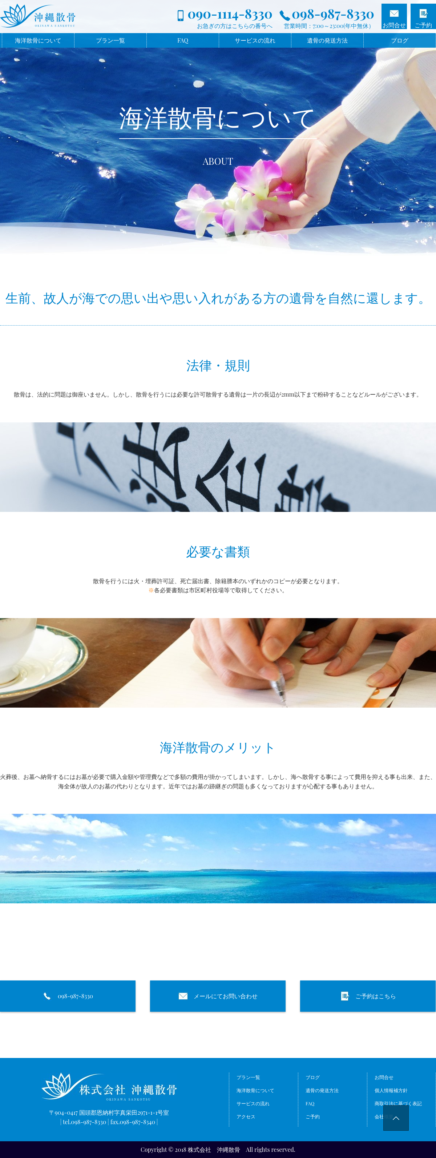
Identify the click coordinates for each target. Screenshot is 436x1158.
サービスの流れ (255, 40)
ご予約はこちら (368, 996)
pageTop (402, 1124)
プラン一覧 (110, 40)
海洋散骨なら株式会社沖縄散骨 (68, 18)
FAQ (182, 40)
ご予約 (423, 25)
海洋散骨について (38, 40)
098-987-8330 (68, 996)
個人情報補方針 (391, 1091)
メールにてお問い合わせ (218, 996)
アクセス (246, 1118)
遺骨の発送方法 (327, 40)
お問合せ (394, 25)
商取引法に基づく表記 (398, 1104)
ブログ (399, 40)
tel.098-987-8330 (84, 1122)
